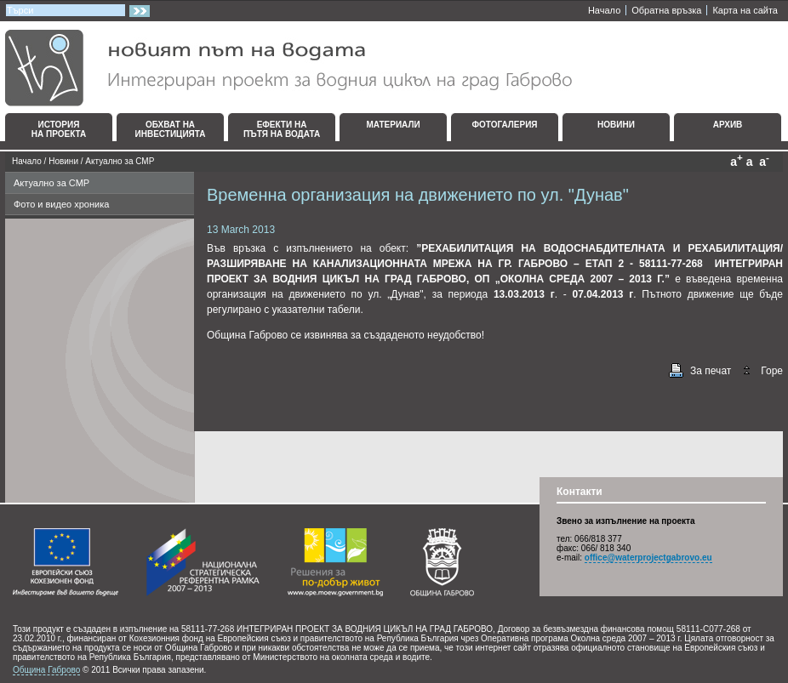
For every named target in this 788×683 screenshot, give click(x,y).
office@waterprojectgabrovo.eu (648, 557)
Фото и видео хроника (61, 204)
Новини (63, 161)
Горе (772, 371)
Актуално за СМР (119, 161)
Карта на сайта (745, 10)
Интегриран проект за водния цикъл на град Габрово (288, 68)
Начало (604, 10)
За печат (710, 371)
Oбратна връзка (666, 10)
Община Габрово (46, 669)
